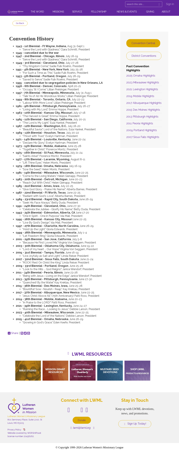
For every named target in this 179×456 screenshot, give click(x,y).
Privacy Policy (14, 429)
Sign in (170, 4)
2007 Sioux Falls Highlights (142, 137)
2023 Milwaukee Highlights (142, 82)
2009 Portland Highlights (141, 130)
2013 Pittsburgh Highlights (142, 116)
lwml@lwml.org (81, 427)
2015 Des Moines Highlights (143, 109)
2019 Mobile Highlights (140, 96)
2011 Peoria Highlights (139, 123)
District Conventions (143, 55)
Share (13, 333)
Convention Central (143, 43)
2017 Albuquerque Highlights (144, 103)
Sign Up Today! (134, 423)
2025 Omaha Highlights (140, 75)
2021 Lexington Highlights (142, 89)
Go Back (20, 23)
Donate (82, 420)
